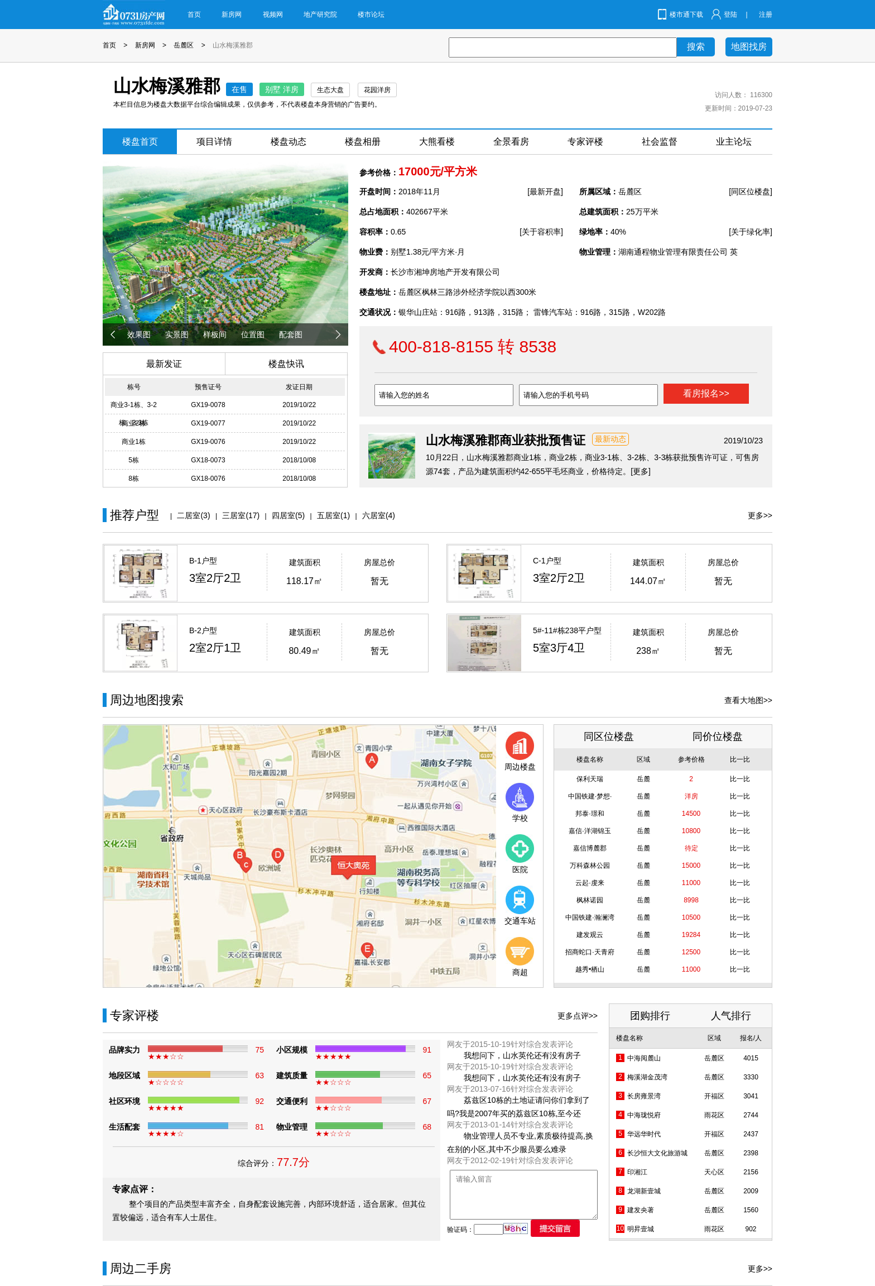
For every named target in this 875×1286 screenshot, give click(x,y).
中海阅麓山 (644, 1058)
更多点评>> (577, 1015)
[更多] (641, 471)
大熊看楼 (437, 141)
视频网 (273, 14)
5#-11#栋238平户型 (567, 630)
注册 (765, 14)
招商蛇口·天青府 (589, 952)
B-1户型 (203, 560)
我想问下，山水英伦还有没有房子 (522, 1055)
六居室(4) (378, 515)
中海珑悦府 (644, 1115)
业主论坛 (734, 141)
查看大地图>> (748, 700)
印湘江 (637, 1172)
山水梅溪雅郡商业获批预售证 (505, 440)
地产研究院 (320, 14)
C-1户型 (547, 560)
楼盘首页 (140, 141)
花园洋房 (377, 90)
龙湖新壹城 (644, 1191)
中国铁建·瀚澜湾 (589, 917)
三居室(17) (240, 515)
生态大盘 (330, 90)
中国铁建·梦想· (590, 796)
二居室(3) (193, 515)
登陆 (730, 14)
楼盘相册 (363, 141)
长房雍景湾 (644, 1096)
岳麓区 (184, 45)
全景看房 (511, 141)
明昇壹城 (640, 1229)
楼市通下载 (686, 14)
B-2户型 (203, 630)
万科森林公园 (590, 865)
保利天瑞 (589, 779)
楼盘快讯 (286, 364)
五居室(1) (333, 515)
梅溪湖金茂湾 (647, 1077)
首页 (194, 14)
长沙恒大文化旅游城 (657, 1153)
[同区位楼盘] (750, 191)
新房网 (232, 14)
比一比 (740, 779)
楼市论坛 (371, 14)
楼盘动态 (288, 141)
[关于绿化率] (750, 231)
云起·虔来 (589, 883)
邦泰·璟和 (589, 814)
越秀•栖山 (589, 969)
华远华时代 (644, 1134)
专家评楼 (585, 141)
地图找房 (749, 46)
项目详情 (214, 141)
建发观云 (589, 935)
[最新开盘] (545, 191)
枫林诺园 (589, 900)
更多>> (760, 515)
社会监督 (659, 141)
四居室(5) (288, 515)
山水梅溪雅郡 (233, 45)
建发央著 (640, 1210)
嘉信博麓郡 (590, 848)
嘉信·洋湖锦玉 (589, 831)
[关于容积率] (541, 231)
